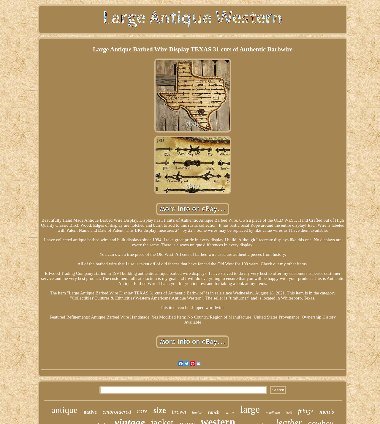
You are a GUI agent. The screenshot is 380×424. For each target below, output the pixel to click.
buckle (197, 412)
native (89, 412)
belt (289, 412)
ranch (214, 412)
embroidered (117, 412)
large (250, 409)
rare (142, 411)
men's (326, 411)
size (159, 410)
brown (179, 412)
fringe (306, 411)
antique (64, 410)
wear (230, 412)
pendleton (273, 413)
